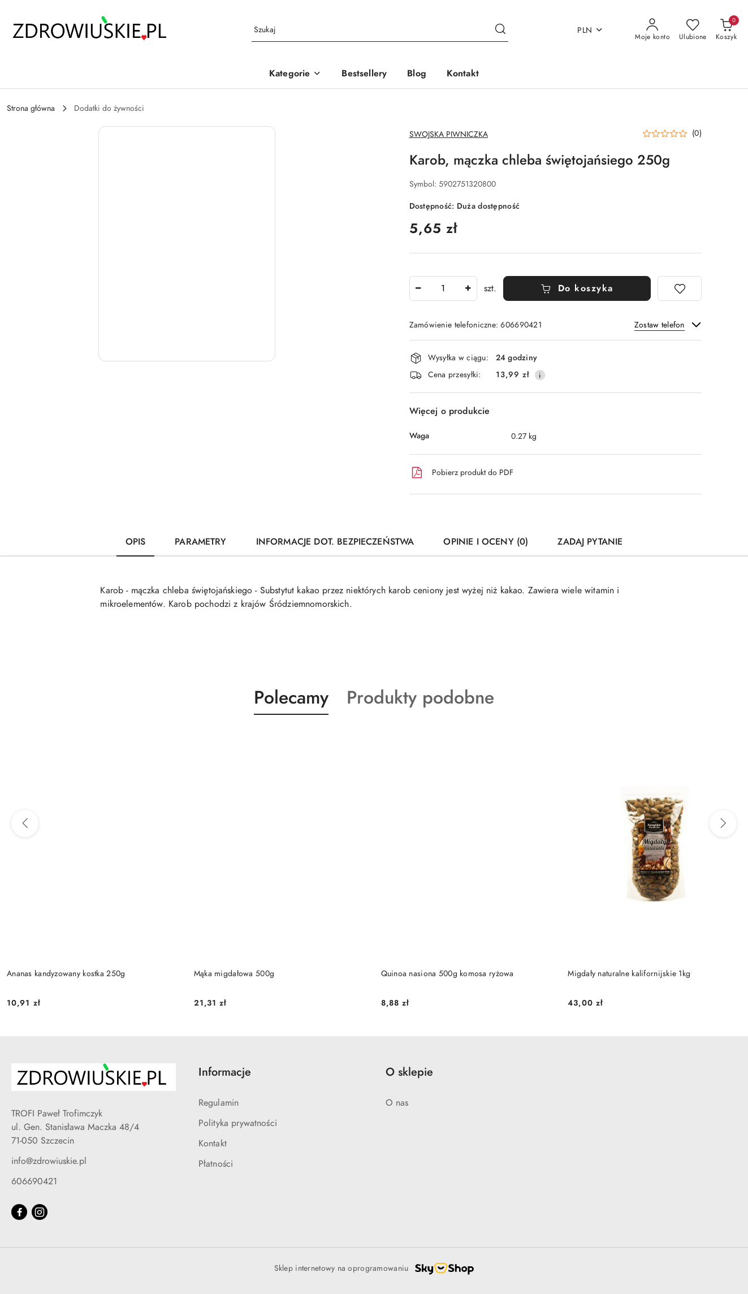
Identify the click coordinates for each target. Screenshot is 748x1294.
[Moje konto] (652, 30)
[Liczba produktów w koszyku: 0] (726, 30)
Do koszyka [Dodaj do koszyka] (577, 288)
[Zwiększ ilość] (468, 288)
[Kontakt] (462, 74)
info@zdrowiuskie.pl (49, 1161)
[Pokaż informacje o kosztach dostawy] (540, 375)
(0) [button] (697, 133)
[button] (295, 74)
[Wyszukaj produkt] (380, 30)
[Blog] (417, 74)
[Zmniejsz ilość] (418, 288)
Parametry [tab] (200, 542)
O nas (397, 1103)
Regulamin (218, 1103)
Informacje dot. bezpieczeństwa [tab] (335, 542)
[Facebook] (19, 1212)
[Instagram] (39, 1212)
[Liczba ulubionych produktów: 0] (693, 30)
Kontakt (212, 1143)
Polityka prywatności (237, 1123)
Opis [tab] (136, 542)
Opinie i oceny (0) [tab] (485, 542)
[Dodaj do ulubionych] (680, 288)
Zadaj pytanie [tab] (589, 542)
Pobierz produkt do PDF (461, 473)
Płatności (215, 1164)
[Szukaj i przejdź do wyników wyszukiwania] (500, 29)
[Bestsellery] (364, 74)
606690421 (34, 1181)
